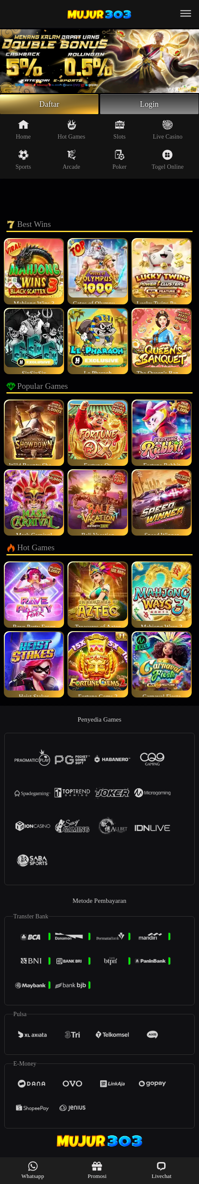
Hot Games (71, 129)
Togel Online (168, 159)
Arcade (71, 159)
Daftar (49, 104)
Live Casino (167, 129)
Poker (119, 159)
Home (23, 129)
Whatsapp (32, 1170)
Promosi (97, 1170)
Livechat (161, 1170)
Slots (119, 129)
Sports (23, 159)
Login (149, 104)
